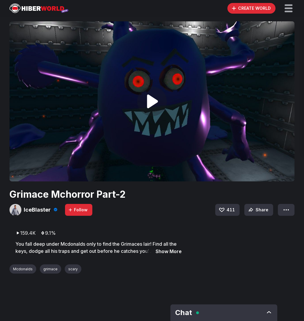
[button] (288, 8)
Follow (78, 209)
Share (257, 209)
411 (226, 209)
